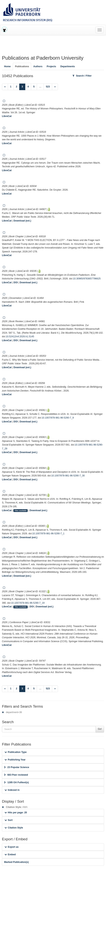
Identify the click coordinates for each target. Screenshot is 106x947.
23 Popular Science (16, 767)
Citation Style (13, 827)
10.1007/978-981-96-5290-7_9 (58, 417)
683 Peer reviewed (16, 774)
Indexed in (11, 790)
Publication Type (15, 752)
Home (7, 66)
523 (48, 86)
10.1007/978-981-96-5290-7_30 (68, 475)
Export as (11, 847)
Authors (37, 66)
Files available (21, 511)
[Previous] (5, 87)
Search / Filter (82, 75)
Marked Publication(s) (16, 862)
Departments (67, 66)
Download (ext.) (22, 220)
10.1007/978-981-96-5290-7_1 (48, 533)
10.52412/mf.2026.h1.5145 (20, 336)
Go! (100, 729)
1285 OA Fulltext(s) (16, 782)
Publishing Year (14, 759)
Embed (10, 854)
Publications (22, 66)
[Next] (55, 87)
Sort (8, 820)
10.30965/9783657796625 (87, 278)
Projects (51, 66)
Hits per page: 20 (15, 812)
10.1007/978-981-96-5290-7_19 (28, 603)
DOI (15, 282)
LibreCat (6, 116)
